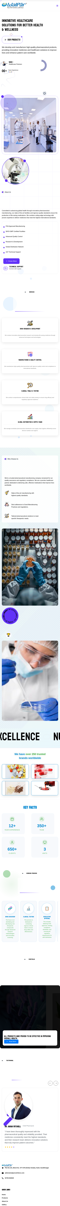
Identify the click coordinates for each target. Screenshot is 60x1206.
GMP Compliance (18, 481)
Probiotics (7, 999)
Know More (11, 254)
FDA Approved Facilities (21, 470)
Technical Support (16, 260)
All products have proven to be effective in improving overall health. (27, 1003)
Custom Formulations (20, 493)
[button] (27, 80)
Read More (11, 1007)
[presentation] (50, 1041)
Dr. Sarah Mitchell (13, 1085)
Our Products (12, 40)
